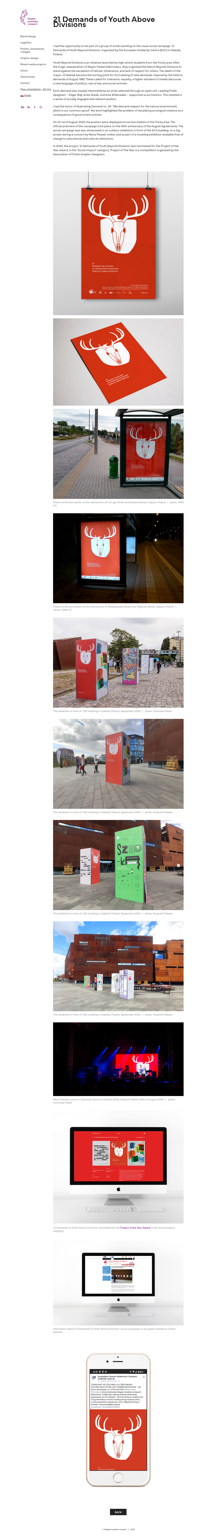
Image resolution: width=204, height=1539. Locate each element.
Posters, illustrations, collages (32, 50)
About (24, 70)
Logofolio (25, 42)
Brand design (28, 36)
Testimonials (27, 76)
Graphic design (29, 58)
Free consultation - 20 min (35, 89)
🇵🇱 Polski (25, 95)
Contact (25, 83)
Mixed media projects (33, 64)
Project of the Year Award (135, 1227)
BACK (118, 1512)
